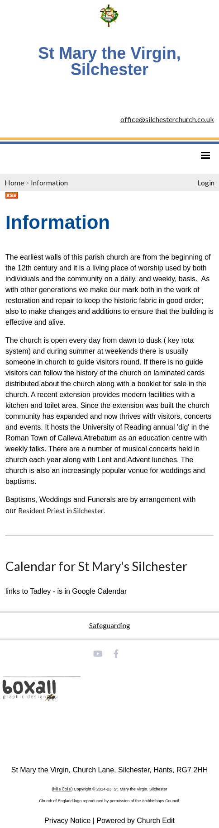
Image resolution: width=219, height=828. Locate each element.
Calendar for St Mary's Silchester (96, 566)
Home (14, 182)
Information (49, 182)
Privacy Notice (67, 820)
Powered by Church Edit (135, 820)
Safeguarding (109, 625)
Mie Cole (62, 788)
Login (205, 182)
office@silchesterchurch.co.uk (167, 119)
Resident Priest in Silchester (61, 510)
